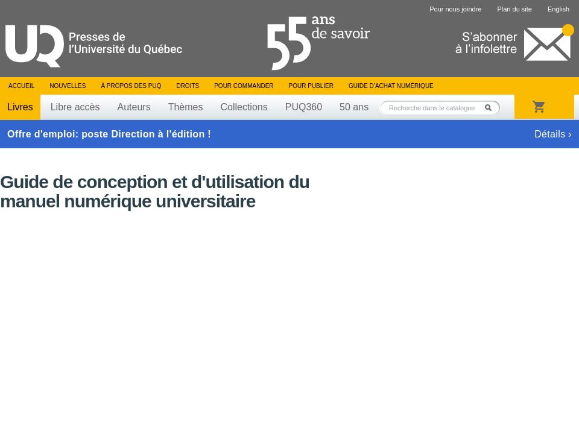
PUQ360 (303, 107)
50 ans (354, 107)
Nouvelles (67, 86)
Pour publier (311, 86)
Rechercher (491, 107)
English (558, 9)
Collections (243, 107)
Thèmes (185, 107)
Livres (20, 107)
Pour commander (243, 86)
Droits (187, 86)
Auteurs (134, 107)
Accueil (21, 86)
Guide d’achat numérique (391, 86)
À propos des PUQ (131, 86)
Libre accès (75, 107)
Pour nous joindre (455, 9)
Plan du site (514, 9)
